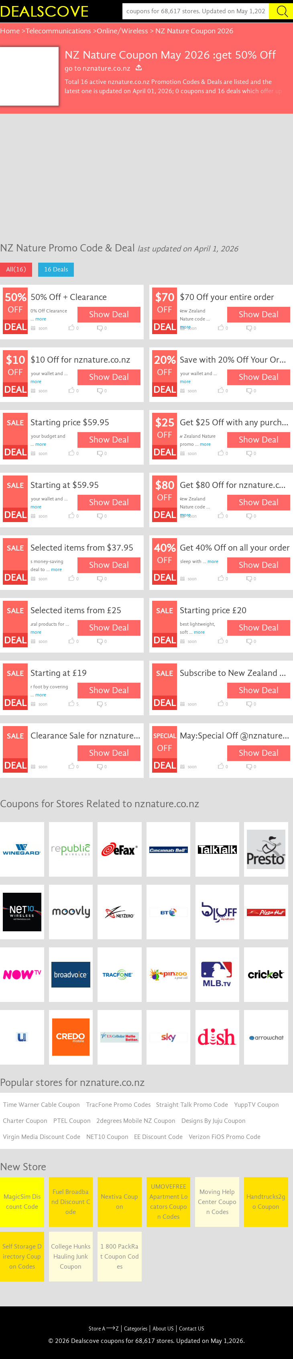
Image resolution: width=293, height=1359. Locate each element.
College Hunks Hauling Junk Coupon (70, 1256)
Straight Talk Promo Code (192, 1104)
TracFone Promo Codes (118, 1104)
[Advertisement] (146, 174)
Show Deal (109, 314)
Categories (135, 1329)
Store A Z (104, 1329)
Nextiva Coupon (119, 1201)
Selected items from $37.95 (82, 548)
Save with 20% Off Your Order (235, 360)
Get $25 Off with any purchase (235, 422)
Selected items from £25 (76, 610)
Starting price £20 (213, 610)
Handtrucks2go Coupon (265, 1201)
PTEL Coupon (72, 1120)
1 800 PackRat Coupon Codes (119, 1256)
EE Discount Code (158, 1137)
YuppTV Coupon (256, 1104)
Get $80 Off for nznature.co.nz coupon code (235, 485)
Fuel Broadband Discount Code (70, 1202)
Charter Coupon (25, 1120)
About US (163, 1329)
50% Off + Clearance (69, 297)
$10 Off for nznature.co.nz (80, 360)
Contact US (191, 1329)
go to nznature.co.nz (103, 68)
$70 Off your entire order (227, 297)
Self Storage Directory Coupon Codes (22, 1256)
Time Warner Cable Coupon (41, 1104)
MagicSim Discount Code (22, 1201)
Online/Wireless (122, 31)
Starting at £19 (59, 673)
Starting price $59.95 (70, 422)
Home (10, 31)
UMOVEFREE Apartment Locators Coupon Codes (168, 1201)
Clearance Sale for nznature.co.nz (86, 736)
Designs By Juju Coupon (213, 1120)
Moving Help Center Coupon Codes (217, 1202)
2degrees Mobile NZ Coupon (135, 1120)
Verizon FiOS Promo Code (224, 1137)
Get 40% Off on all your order (235, 548)
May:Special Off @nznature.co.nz (235, 736)
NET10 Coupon (107, 1137)
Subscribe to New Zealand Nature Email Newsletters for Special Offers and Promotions (235, 673)
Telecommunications (58, 31)
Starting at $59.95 (65, 485)
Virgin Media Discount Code (41, 1137)
